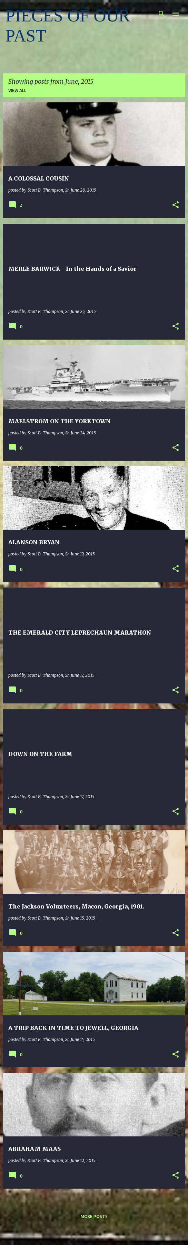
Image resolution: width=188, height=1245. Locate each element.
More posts (94, 1216)
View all (17, 90)
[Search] (162, 14)
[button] (175, 205)
